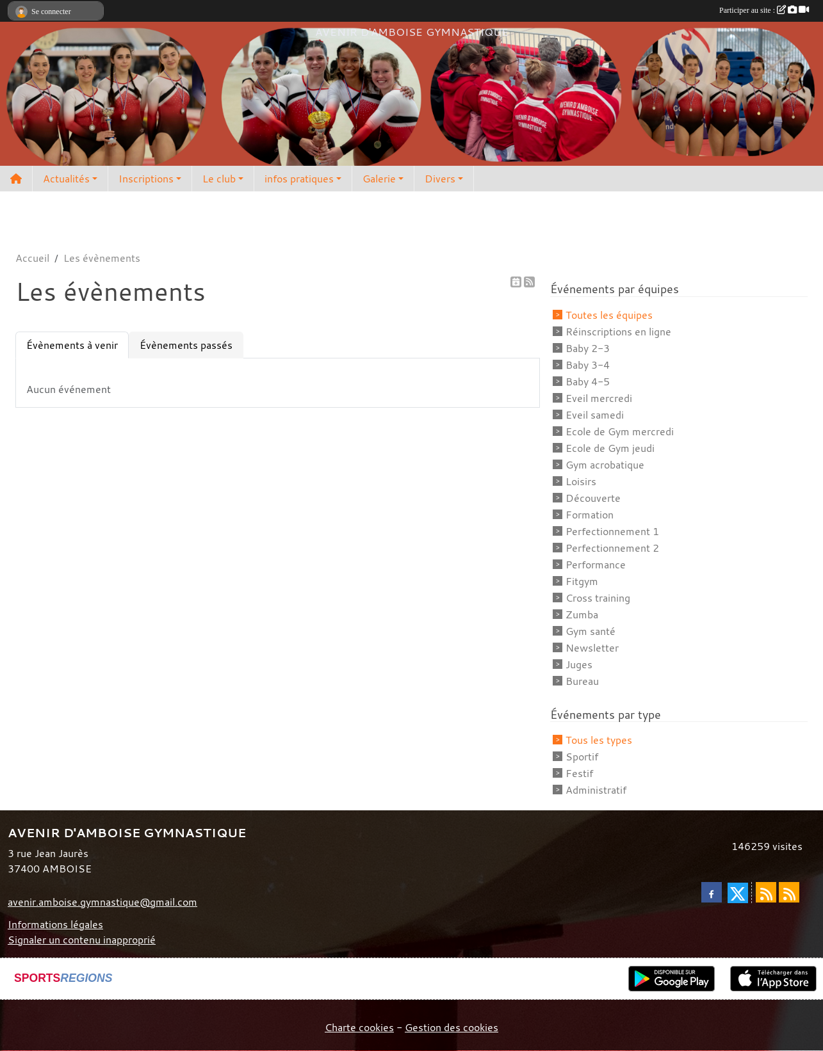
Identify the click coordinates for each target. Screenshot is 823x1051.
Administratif (596, 790)
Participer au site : (764, 10)
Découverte (593, 498)
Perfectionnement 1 (612, 531)
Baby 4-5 (588, 381)
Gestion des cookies (451, 1027)
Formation (590, 515)
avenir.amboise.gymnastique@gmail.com (102, 902)
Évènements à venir (72, 345)
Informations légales (55, 924)
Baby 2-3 (588, 348)
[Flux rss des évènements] (789, 892)
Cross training (598, 598)
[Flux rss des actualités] (766, 892)
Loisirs (581, 481)
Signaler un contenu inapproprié (82, 940)
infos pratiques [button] (299, 179)
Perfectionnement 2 (612, 548)
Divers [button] (440, 179)
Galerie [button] (379, 179)
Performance (596, 565)
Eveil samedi (595, 415)
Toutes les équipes (609, 315)
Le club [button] (219, 179)
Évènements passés (186, 345)
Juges (579, 664)
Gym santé (590, 631)
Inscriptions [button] (146, 179)
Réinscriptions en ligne (618, 332)
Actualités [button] (66, 179)
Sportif (582, 757)
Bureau (582, 681)
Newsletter (592, 648)
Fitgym (582, 581)
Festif (579, 773)
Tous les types (599, 740)
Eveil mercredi (599, 398)
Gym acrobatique (605, 465)
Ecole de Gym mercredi (620, 431)
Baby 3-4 (588, 365)
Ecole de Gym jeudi (610, 448)
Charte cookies (359, 1027)
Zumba (582, 614)
